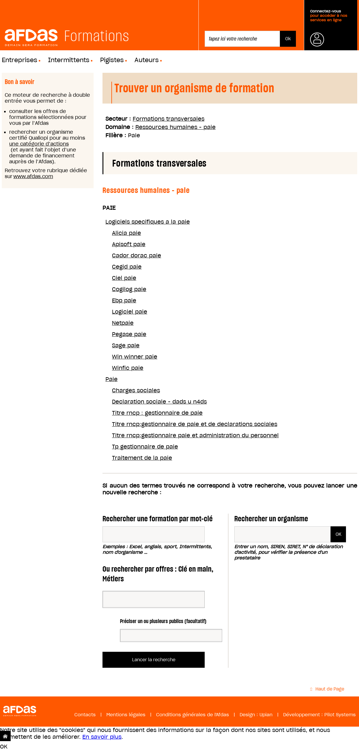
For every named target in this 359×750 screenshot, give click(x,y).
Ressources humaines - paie (175, 127)
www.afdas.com (33, 176)
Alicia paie (126, 233)
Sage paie (126, 345)
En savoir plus (101, 736)
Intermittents (68, 60)
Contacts (85, 714)
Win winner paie (134, 356)
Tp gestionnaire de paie (145, 446)
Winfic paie (127, 367)
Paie (111, 379)
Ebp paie (124, 300)
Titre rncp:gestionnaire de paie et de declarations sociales (194, 424)
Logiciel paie (129, 311)
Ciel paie (124, 278)
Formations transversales (168, 118)
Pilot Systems (340, 714)
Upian (266, 714)
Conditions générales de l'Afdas (192, 714)
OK (3, 746)
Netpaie (123, 323)
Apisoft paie (128, 244)
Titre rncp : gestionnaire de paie (157, 412)
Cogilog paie (129, 289)
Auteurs (146, 60)
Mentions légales (125, 714)
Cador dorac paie (136, 255)
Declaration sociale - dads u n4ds (159, 401)
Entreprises (19, 60)
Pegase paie (129, 334)
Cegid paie (127, 266)
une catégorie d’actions (39, 144)
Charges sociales (136, 390)
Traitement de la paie (142, 457)
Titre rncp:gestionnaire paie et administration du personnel (195, 435)
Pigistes (112, 60)
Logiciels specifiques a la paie (147, 221)
